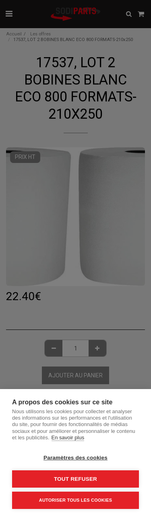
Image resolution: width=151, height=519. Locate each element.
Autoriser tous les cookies (75, 500)
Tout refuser (75, 479)
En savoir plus (68, 438)
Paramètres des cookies (75, 458)
